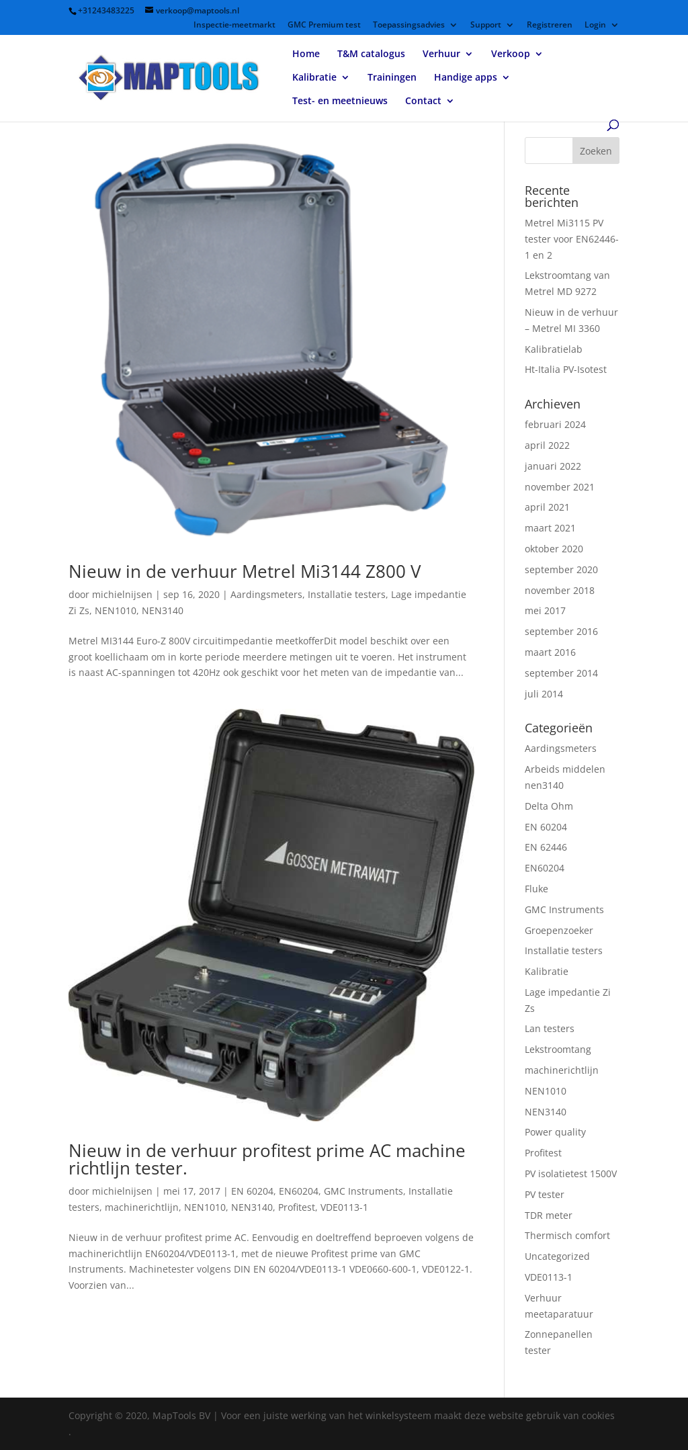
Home (306, 54)
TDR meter (548, 1215)
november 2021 (560, 486)
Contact (423, 101)
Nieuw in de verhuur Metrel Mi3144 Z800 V (245, 571)
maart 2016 (550, 652)
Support (485, 25)
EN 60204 (252, 1191)
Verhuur (441, 54)
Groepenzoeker (559, 930)
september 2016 (561, 631)
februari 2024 (555, 424)
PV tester (544, 1194)
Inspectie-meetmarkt (234, 25)
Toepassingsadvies (409, 25)
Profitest (296, 1207)
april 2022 (547, 445)
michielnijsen (122, 594)
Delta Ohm (549, 806)
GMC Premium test (324, 25)
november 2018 (560, 590)
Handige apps (465, 78)
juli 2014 (544, 693)
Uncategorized (557, 1256)
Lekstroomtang (558, 1049)
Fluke (536, 888)
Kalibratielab (554, 349)
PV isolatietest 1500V (571, 1173)
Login (595, 25)
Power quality (555, 1131)
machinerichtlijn (142, 1207)
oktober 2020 (554, 548)
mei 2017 (545, 610)
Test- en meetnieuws (340, 101)
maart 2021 (550, 527)
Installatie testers (347, 594)
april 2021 (547, 507)
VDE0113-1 (344, 1207)
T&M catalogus (371, 54)
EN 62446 (546, 847)
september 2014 (561, 673)
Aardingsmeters (266, 594)
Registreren (549, 25)
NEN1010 (115, 610)
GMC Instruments (363, 1191)
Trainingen (392, 78)
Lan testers (549, 1028)
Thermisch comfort (567, 1235)
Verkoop (510, 54)
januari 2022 (553, 466)
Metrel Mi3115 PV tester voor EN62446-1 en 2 (572, 238)
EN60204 (298, 1191)
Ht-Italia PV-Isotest (566, 369)
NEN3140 (162, 610)
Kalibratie (314, 78)
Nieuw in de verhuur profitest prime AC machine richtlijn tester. (267, 1159)
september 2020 (561, 569)
